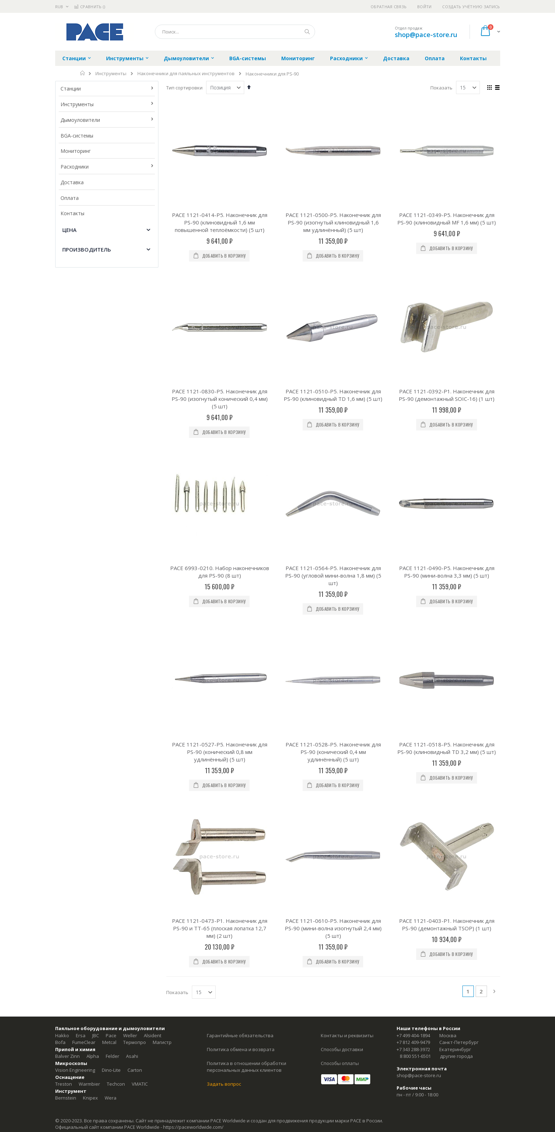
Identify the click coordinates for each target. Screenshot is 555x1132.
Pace (111, 680)
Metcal (109, 687)
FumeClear (83, 687)
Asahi (132, 701)
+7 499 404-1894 (413, 680)
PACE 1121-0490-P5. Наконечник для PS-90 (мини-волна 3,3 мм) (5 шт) (446, 394)
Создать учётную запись (471, 6)
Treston (63, 729)
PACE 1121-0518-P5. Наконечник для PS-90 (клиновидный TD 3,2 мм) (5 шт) (446, 481)
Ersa (80, 680)
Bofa (60, 687)
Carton (134, 715)
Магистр (162, 687)
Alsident (152, 680)
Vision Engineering (75, 715)
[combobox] (235, 32)
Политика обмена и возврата (240, 694)
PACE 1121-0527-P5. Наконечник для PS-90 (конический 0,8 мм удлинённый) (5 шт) (219, 485)
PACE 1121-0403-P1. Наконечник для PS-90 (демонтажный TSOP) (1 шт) (446, 569)
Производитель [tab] (86, 249)
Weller (130, 680)
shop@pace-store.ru (426, 34)
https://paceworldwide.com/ (193, 772)
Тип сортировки (184, 87)
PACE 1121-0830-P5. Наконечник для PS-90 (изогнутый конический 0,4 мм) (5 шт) (220, 310)
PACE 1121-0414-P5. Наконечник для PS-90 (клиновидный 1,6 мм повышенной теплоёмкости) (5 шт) (219, 222)
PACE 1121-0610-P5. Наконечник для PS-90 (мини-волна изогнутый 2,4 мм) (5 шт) (333, 573)
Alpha (93, 701)
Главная (82, 73)
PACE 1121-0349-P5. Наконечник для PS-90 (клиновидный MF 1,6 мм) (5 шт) (446, 218)
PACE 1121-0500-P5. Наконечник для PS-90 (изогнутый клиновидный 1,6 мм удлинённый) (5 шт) (333, 222)
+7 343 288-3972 (413, 694)
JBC (95, 680)
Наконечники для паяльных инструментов (186, 73)
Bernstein (65, 743)
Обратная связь (389, 6)
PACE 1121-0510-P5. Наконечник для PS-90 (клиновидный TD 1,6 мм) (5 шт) (333, 306)
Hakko (62, 680)
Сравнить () (89, 6)
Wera (110, 743)
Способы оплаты (340, 708)
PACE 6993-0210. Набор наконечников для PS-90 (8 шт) (219, 394)
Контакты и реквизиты (347, 680)
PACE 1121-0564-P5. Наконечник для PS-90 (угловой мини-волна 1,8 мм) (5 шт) (333, 398)
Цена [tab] (69, 229)
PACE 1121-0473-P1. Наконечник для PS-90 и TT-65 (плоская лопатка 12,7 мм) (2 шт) (219, 573)
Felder (112, 701)
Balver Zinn (67, 701)
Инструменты (110, 73)
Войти (424, 6)
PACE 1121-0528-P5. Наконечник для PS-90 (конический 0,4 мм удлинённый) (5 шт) (333, 485)
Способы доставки (342, 694)
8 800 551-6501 (415, 701)
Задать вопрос (224, 729)
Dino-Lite (111, 715)
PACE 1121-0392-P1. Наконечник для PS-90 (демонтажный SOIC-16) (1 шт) (446, 306)
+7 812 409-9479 (413, 687)
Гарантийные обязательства (240, 680)
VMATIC (140, 729)
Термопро (134, 687)
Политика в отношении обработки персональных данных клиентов (246, 711)
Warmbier (89, 729)
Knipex (90, 743)
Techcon (116, 729)
